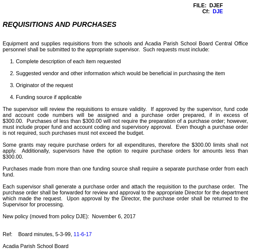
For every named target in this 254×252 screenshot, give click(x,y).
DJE (218, 11)
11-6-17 (82, 234)
